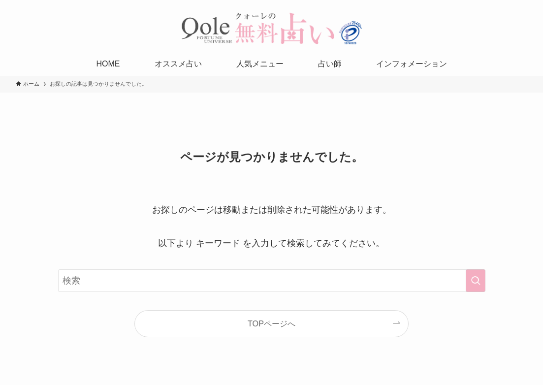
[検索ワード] (271, 280)
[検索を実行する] (475, 280)
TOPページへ (271, 323)
